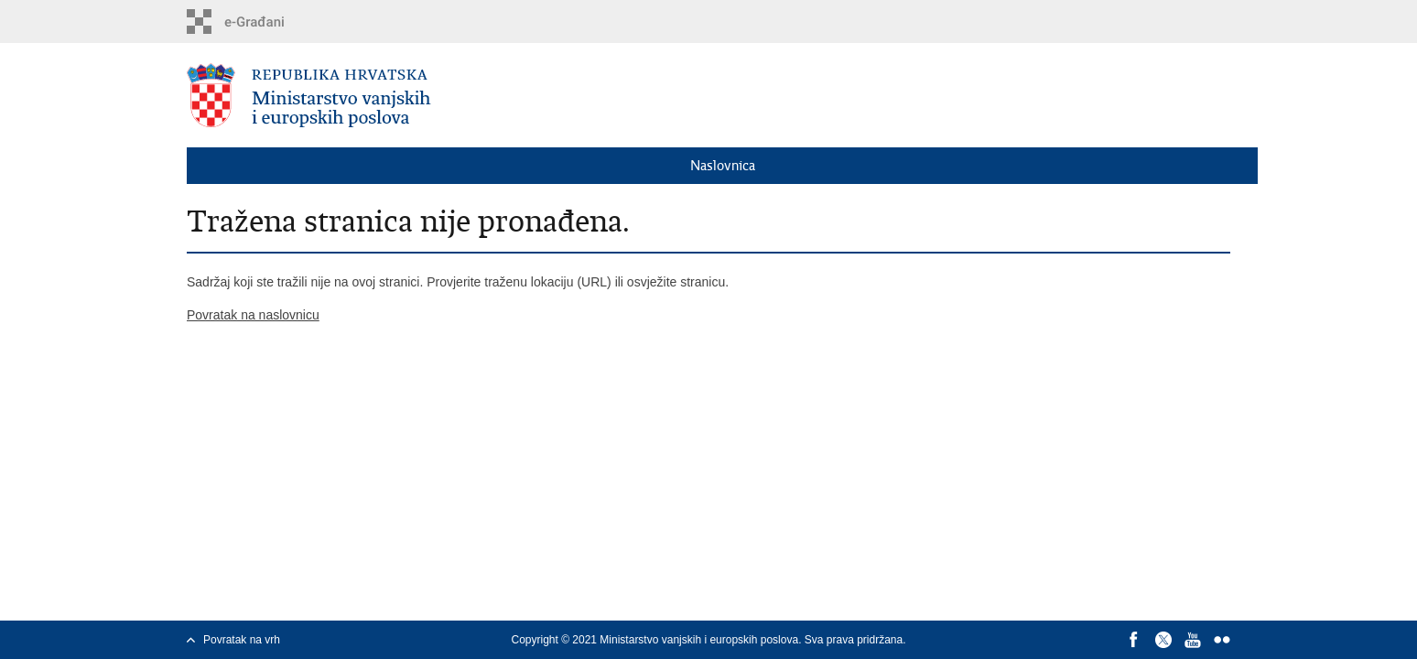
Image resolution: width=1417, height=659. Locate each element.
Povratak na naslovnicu (253, 315)
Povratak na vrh (241, 639)
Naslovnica (722, 165)
